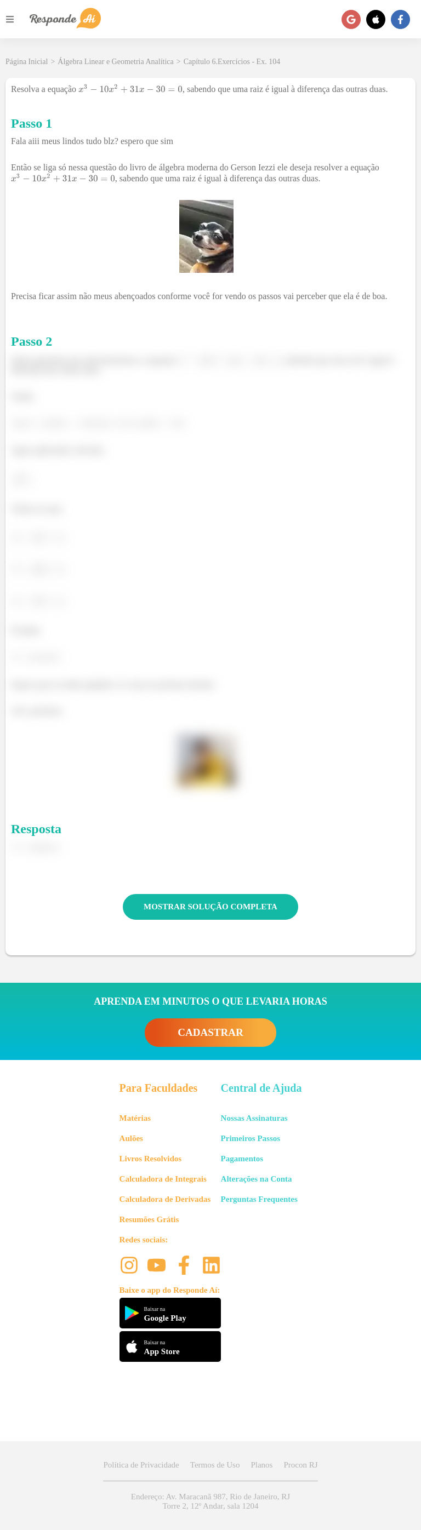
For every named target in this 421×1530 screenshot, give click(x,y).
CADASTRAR (210, 1032)
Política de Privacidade (141, 1464)
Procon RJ (300, 1464)
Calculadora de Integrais (163, 1178)
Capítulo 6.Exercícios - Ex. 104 (232, 62)
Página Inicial (26, 62)
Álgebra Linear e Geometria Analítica (115, 62)
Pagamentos (242, 1158)
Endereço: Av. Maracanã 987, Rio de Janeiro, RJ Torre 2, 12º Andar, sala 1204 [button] (210, 1501)
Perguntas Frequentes (259, 1199)
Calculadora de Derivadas (165, 1199)
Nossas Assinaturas (254, 1118)
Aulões (131, 1138)
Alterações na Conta (256, 1178)
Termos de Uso (215, 1464)
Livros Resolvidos (151, 1158)
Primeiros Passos (250, 1138)
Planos (261, 1464)
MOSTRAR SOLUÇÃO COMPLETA (210, 906)
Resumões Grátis (149, 1219)
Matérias (135, 1118)
